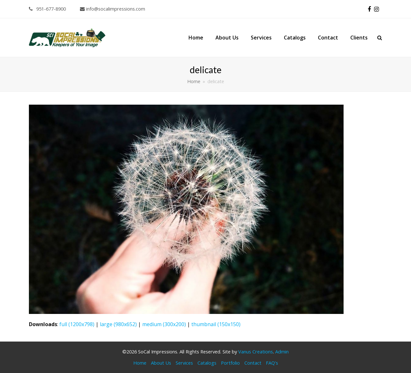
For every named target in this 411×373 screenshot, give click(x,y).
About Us (161, 363)
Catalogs (206, 363)
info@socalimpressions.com (112, 8)
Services (184, 363)
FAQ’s (272, 363)
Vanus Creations (255, 351)
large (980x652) (118, 324)
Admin (282, 351)
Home (139, 363)
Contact (252, 363)
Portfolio (230, 363)
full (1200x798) (76, 324)
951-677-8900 (47, 8)
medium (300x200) (164, 324)
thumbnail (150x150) (215, 324)
